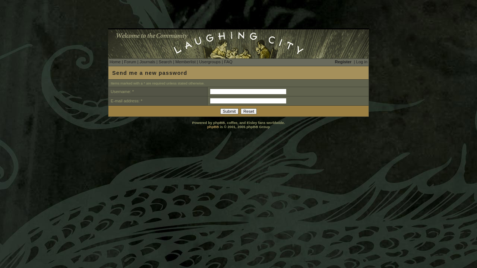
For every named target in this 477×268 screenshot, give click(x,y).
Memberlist (185, 62)
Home (115, 62)
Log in (361, 62)
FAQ (228, 62)
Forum (130, 62)
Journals (147, 62)
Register (343, 62)
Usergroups (210, 62)
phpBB (213, 127)
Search (165, 62)
